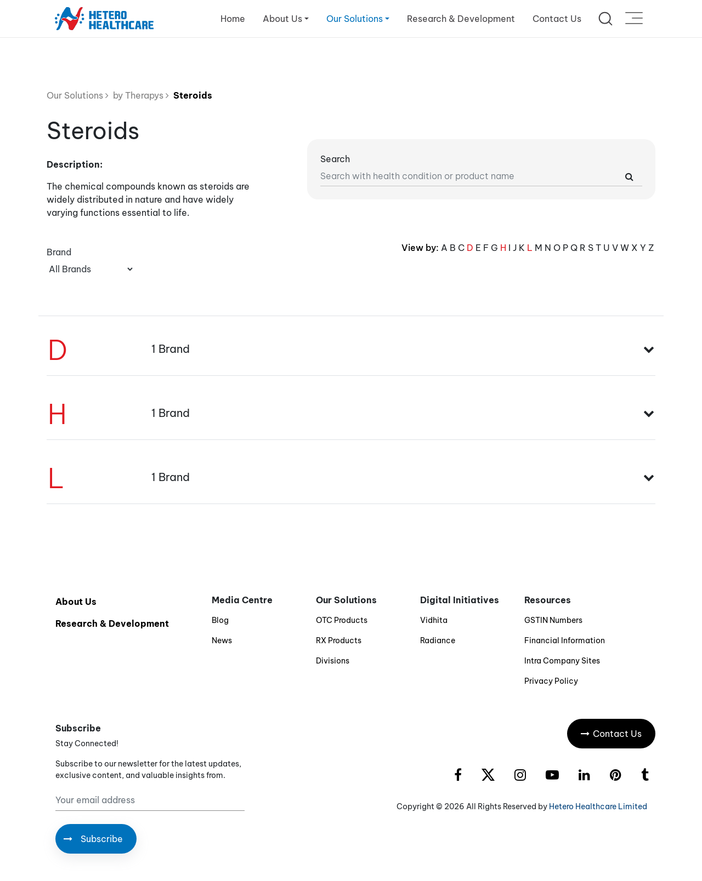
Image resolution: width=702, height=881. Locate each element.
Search (335, 158)
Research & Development (461, 18)
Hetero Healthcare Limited (598, 806)
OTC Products (341, 620)
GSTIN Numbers (553, 620)
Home (232, 18)
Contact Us (557, 18)
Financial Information (564, 640)
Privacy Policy (551, 681)
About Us (76, 601)
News (222, 640)
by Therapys (139, 95)
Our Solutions (78, 95)
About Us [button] (282, 18)
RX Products (338, 640)
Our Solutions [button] (354, 18)
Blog (220, 620)
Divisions (332, 661)
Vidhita (434, 620)
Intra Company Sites (562, 661)
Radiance (437, 640)
